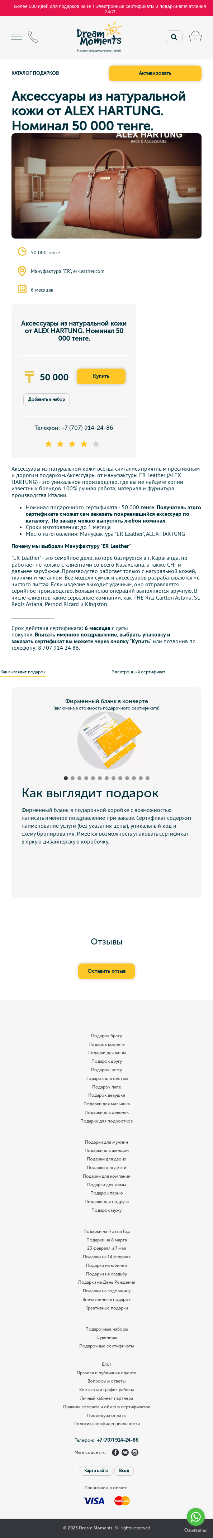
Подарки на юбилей (106, 1265)
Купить (101, 376)
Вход (124, 1470)
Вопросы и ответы (106, 1381)
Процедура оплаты (106, 1415)
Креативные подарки (106, 1308)
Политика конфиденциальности (107, 1424)
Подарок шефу (106, 1070)
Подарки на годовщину (107, 1291)
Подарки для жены (106, 1053)
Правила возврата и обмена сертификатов (106, 1407)
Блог (107, 1364)
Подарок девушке (106, 1095)
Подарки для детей (106, 1167)
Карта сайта (96, 1470)
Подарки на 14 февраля (107, 1257)
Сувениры (106, 1337)
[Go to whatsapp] (196, 1517)
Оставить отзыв (106, 971)
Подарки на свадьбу (106, 1274)
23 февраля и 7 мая (106, 1248)
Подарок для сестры (106, 1078)
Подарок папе (106, 1087)
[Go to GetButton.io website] (195, 1530)
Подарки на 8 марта (106, 1240)
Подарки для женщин (107, 1150)
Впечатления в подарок (106, 1299)
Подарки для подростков (106, 1121)
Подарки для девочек (107, 1112)
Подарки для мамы (106, 1185)
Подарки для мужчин (106, 1142)
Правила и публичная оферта (106, 1373)
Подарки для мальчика (107, 1104)
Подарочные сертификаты (106, 1346)
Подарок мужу (106, 1210)
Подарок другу (106, 1061)
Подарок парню (106, 1193)
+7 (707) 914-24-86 (87, 427)
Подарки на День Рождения (106, 1282)
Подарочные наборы (106, 1329)
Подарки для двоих (106, 1159)
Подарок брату (106, 1036)
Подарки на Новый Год (107, 1231)
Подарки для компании (107, 1176)
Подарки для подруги (107, 1202)
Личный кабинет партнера (106, 1398)
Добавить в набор (46, 399)
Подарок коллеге (107, 1044)
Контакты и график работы (106, 1390)
